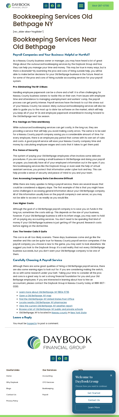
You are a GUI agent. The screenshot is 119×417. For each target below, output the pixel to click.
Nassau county (60, 312)
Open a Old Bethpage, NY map (35, 295)
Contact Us (94, 400)
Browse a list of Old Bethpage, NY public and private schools (51, 309)
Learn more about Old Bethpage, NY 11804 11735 (44, 292)
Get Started (94, 392)
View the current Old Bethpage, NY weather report (46, 305)
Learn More (94, 407)
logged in (32, 323)
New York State (79, 312)
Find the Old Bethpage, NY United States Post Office (46, 299)
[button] (81, 5)
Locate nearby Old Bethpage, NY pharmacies (43, 302)
